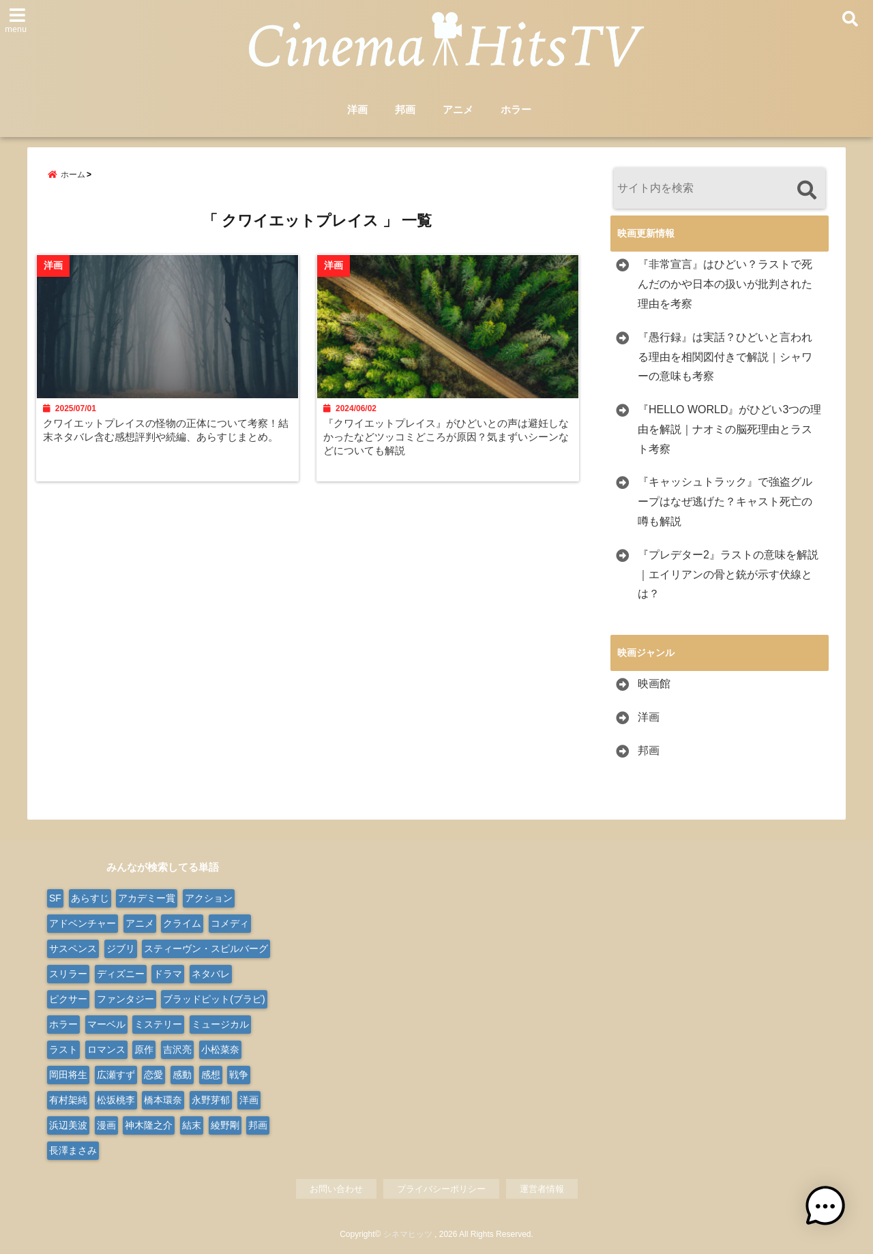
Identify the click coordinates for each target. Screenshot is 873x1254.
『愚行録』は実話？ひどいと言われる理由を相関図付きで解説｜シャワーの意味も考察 (725, 357)
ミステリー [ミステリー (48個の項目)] (158, 1024)
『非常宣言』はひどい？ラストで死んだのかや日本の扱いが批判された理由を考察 (725, 284)
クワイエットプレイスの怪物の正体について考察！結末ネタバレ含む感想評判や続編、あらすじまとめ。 (166, 441)
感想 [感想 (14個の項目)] (210, 1074)
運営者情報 (542, 1189)
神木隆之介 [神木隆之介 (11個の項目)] (149, 1125)
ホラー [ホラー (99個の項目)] (63, 1024)
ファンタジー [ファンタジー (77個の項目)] (125, 999)
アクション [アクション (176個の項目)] (209, 898)
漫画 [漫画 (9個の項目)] (106, 1125)
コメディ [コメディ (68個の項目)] (230, 923)
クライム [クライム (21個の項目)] (182, 923)
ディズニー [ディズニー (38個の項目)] (121, 973)
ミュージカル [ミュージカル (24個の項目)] (220, 1024)
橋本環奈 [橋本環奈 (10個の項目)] (163, 1099)
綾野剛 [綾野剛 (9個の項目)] (225, 1125)
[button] (831, 1212)
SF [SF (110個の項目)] (55, 898)
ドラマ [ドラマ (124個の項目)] (167, 973)
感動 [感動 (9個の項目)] (182, 1074)
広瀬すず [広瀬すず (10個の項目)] (116, 1074)
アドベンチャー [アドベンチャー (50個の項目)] (82, 923)
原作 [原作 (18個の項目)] (143, 1049)
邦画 (405, 110)
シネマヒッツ (407, 1235)
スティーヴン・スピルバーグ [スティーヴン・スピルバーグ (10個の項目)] (206, 948)
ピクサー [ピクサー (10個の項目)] (68, 999)
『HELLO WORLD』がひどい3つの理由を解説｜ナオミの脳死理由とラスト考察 (729, 429)
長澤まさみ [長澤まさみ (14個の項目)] (73, 1150)
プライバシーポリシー (441, 1189)
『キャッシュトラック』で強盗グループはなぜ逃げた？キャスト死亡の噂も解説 (725, 502)
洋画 (357, 110)
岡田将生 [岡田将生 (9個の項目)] (68, 1074)
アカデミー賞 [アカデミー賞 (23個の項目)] (146, 898)
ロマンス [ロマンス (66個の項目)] (106, 1049)
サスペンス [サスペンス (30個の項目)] (73, 948)
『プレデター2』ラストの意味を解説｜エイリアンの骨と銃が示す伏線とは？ (728, 574)
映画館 (654, 684)
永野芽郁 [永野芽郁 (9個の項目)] (211, 1099)
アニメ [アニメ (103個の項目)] (139, 923)
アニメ (458, 110)
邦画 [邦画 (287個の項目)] (257, 1125)
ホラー (516, 110)
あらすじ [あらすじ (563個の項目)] (90, 898)
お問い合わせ (336, 1189)
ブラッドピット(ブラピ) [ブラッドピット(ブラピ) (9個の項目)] (214, 999)
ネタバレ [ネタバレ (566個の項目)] (211, 973)
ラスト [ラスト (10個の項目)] (63, 1049)
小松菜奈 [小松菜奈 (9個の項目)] (220, 1049)
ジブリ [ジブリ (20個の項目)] (120, 948)
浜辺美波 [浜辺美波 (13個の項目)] (68, 1125)
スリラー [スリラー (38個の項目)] (68, 973)
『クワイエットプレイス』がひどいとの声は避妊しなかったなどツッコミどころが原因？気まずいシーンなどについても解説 (449, 441)
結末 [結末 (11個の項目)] (191, 1125)
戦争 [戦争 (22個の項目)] (238, 1074)
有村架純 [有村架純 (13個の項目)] (68, 1099)
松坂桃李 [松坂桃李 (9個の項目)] (116, 1099)
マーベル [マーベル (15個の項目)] (106, 1024)
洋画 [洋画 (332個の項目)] (248, 1099)
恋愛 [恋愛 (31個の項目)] (153, 1074)
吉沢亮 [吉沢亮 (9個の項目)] (177, 1049)
